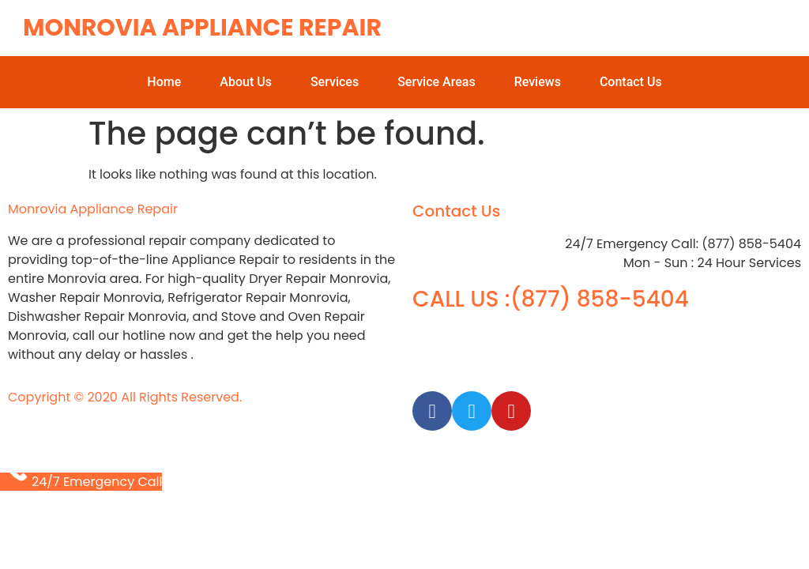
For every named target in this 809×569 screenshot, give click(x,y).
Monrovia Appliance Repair (202, 27)
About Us (246, 81)
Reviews (537, 81)
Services (334, 81)
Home (164, 81)
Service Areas (436, 81)
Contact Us (631, 81)
